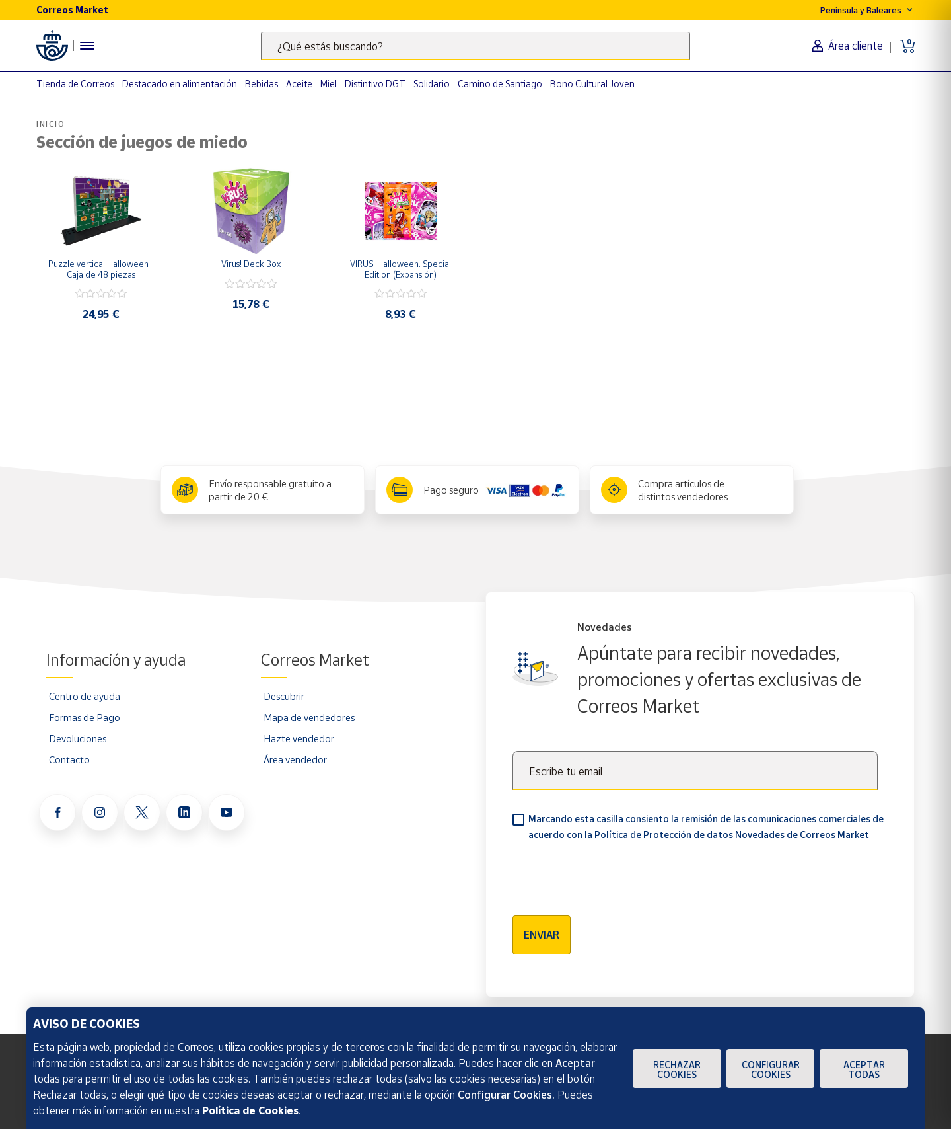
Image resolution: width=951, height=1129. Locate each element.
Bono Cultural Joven (592, 83)
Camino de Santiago (500, 83)
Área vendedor (295, 759)
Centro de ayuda (84, 696)
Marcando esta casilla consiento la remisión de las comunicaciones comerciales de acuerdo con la (706, 826)
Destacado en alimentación (179, 83)
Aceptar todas (864, 1069)
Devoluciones (77, 738)
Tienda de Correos (75, 83)
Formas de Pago (84, 717)
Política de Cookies (250, 1110)
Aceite (299, 83)
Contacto (69, 759)
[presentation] (612, 874)
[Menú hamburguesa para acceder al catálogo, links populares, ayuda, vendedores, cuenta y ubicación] (87, 45)
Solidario (431, 83)
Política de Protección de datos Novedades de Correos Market (731, 834)
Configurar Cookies (771, 1069)
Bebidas (261, 83)
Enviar (541, 934)
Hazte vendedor (299, 738)
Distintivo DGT (375, 83)
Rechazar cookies (677, 1069)
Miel (328, 83)
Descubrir (284, 696)
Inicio (50, 124)
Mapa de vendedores (309, 717)
